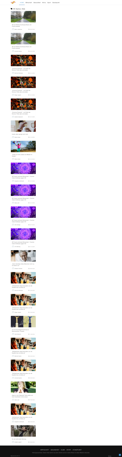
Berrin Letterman (18, 29)
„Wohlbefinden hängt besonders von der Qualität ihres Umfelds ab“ (22, 286)
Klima (63, 450)
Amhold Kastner (18, 51)
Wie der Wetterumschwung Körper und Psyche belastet (21, 25)
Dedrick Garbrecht (19, 116)
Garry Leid (17, 202)
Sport (69, 450)
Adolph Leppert (18, 442)
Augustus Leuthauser (19, 181)
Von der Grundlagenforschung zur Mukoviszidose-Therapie (20, 330)
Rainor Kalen (17, 137)
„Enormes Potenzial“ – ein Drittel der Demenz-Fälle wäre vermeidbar (21, 69)
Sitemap (109, 456)
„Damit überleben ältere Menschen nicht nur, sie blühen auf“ (23, 264)
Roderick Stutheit (18, 268)
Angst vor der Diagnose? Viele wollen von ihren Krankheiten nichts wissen (22, 396)
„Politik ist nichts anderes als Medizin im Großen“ (22, 155)
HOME (22, 2)
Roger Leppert (18, 95)
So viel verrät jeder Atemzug (19, 439)
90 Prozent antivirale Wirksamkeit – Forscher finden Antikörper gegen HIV (23, 177)
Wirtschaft (44, 450)
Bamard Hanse (18, 356)
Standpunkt (77, 450)
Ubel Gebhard (18, 334)
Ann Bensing (17, 246)
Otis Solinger (17, 224)
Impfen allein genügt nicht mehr (20, 134)
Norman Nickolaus (19, 73)
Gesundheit (55, 450)
